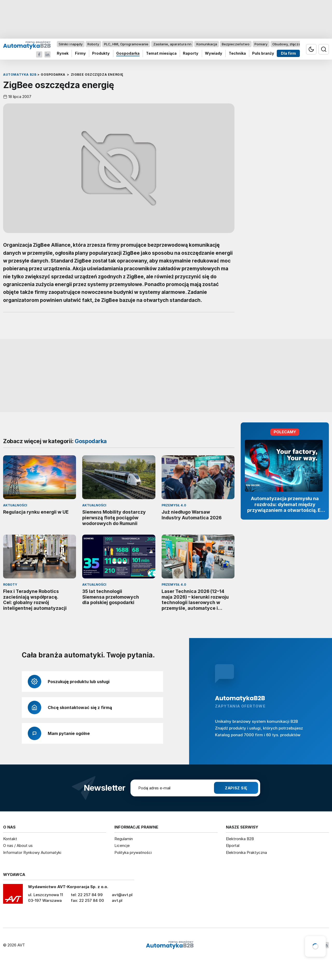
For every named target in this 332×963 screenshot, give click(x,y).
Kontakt (10, 838)
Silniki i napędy (70, 44)
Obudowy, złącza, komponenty (297, 44)
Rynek (62, 53)
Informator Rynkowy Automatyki (32, 852)
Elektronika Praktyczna (246, 852)
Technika (237, 53)
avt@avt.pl (122, 894)
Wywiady (213, 53)
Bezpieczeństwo (236, 44)
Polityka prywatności (133, 852)
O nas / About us (18, 845)
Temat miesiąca (161, 53)
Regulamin (123, 838)
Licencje (122, 845)
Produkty (101, 53)
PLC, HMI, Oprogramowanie (126, 44)
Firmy (80, 53)
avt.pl (117, 900)
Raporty (190, 53)
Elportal (232, 845)
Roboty (93, 44)
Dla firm (288, 53)
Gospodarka (128, 53)
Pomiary (260, 44)
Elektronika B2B (240, 838)
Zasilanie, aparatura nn (172, 44)
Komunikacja (206, 44)
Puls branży (263, 53)
